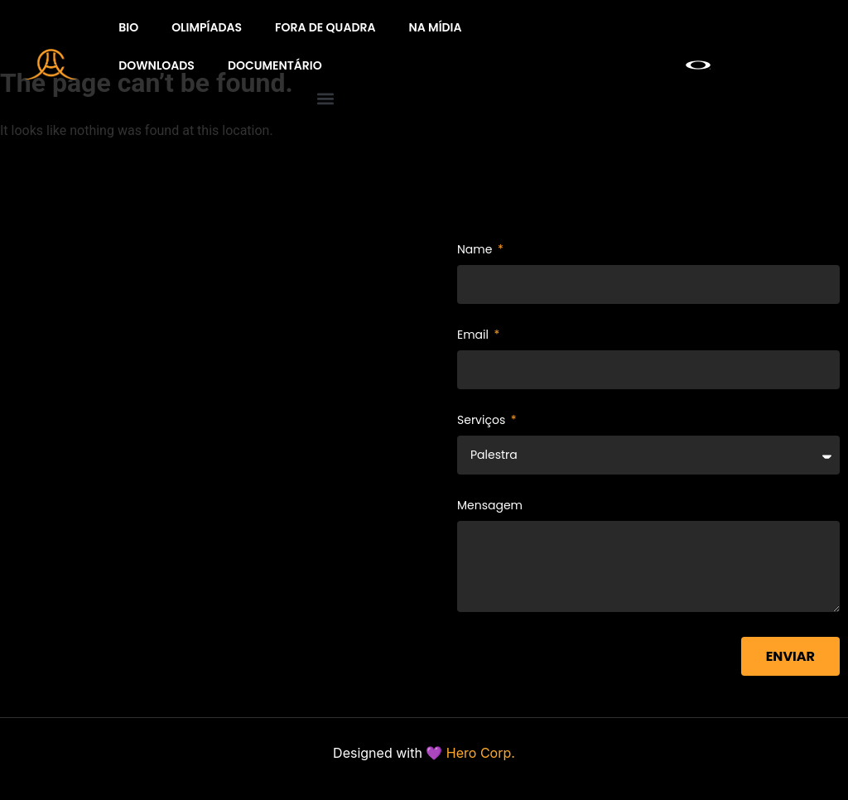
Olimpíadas (206, 27)
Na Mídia (434, 27)
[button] (325, 98)
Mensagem (490, 506)
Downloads (156, 65)
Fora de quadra (325, 27)
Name (476, 250)
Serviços (482, 421)
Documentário (275, 65)
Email (474, 336)
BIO (128, 27)
